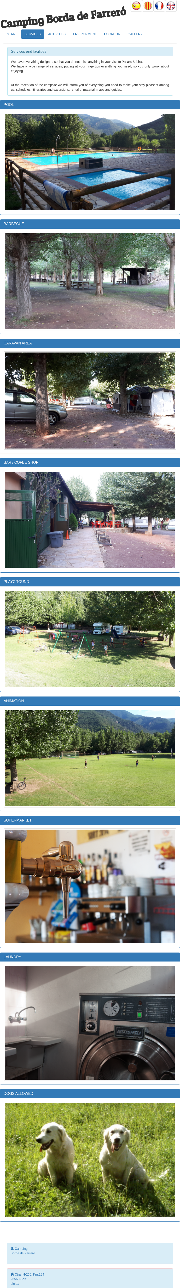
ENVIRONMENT (85, 34)
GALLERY (135, 34)
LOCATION (112, 34)
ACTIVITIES (57, 34)
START (12, 34)
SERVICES (33, 34)
